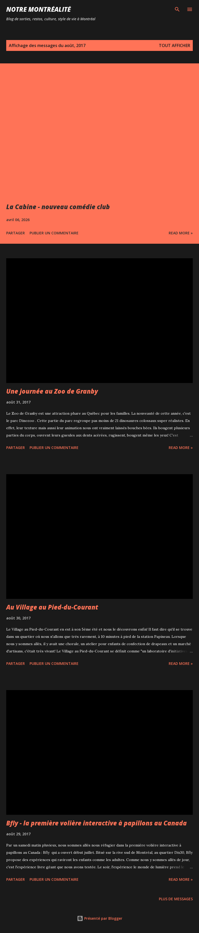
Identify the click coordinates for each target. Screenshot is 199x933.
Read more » (181, 232)
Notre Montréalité (38, 9)
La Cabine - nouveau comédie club (58, 206)
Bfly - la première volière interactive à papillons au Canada (96, 823)
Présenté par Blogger (99, 918)
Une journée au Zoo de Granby (52, 391)
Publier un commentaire (54, 232)
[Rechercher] (177, 9)
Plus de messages (176, 898)
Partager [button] (15, 232)
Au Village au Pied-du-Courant (52, 607)
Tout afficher (174, 45)
